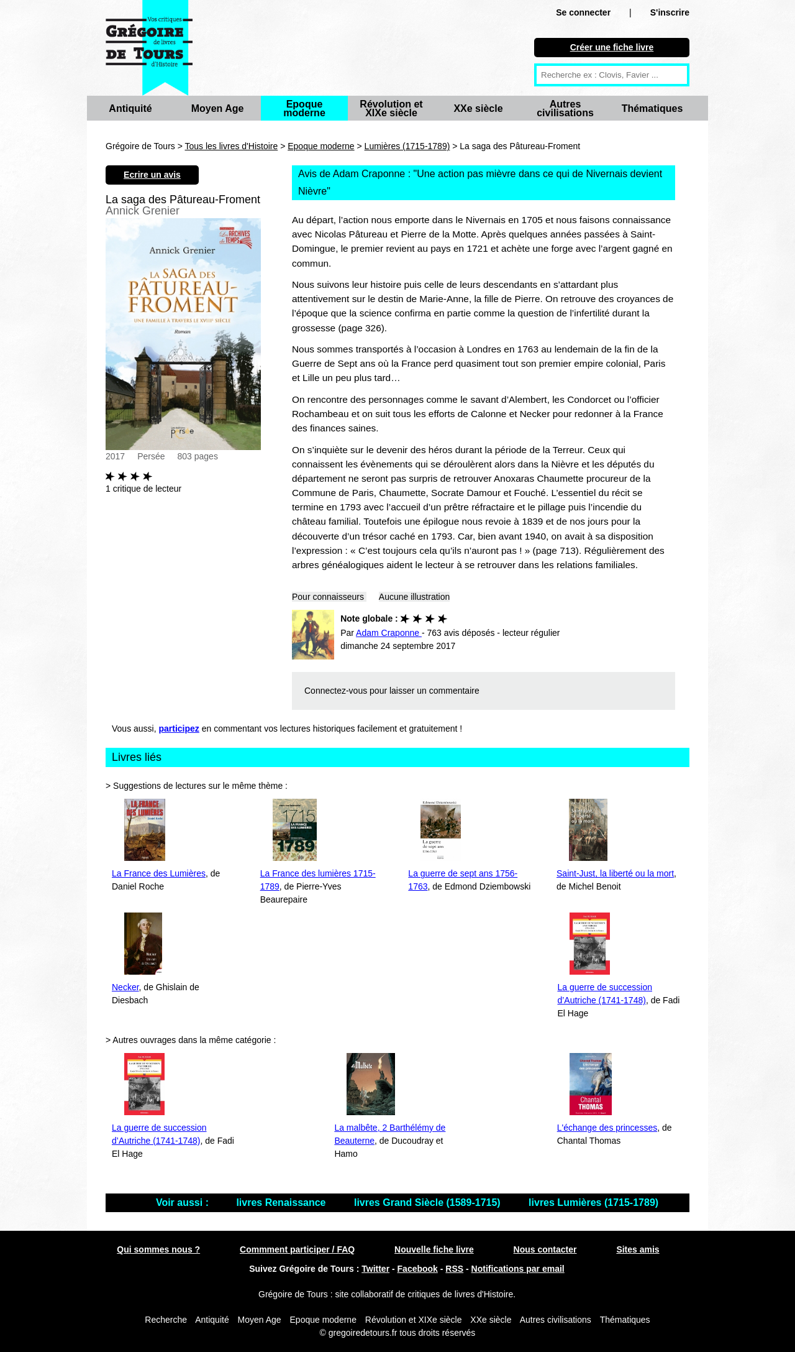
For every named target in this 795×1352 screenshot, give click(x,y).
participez (179, 728)
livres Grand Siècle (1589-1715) (428, 1202)
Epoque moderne (304, 108)
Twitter (375, 1269)
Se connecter (583, 12)
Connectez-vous (335, 691)
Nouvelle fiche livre (434, 1249)
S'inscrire (669, 12)
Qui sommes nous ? (158, 1249)
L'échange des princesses (607, 1128)
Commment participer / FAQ (297, 1249)
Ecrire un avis (152, 175)
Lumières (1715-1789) (407, 146)
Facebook (418, 1269)
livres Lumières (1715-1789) (593, 1202)
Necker (125, 987)
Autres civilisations (565, 108)
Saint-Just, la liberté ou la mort (615, 873)
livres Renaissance (282, 1202)
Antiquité (130, 108)
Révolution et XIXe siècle (391, 108)
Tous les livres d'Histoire (231, 146)
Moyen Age (217, 108)
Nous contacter (545, 1249)
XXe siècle (477, 108)
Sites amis (637, 1249)
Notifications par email (518, 1269)
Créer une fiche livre (612, 47)
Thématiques (652, 108)
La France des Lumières (159, 873)
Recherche (166, 1320)
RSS (454, 1269)
